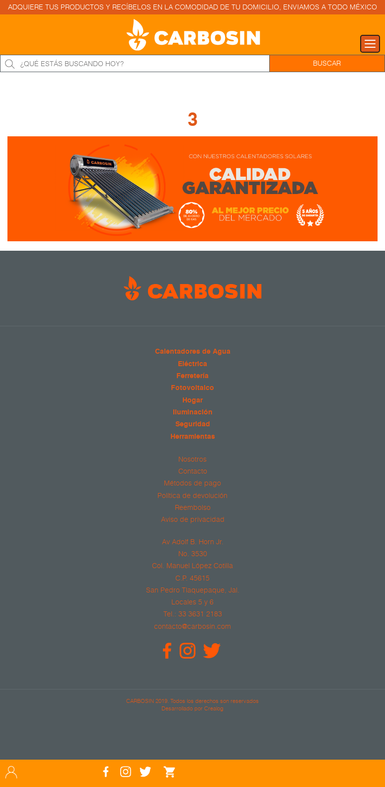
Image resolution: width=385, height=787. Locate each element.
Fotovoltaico (192, 388)
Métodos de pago (192, 483)
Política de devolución (192, 495)
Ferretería (192, 376)
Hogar (192, 400)
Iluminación (193, 412)
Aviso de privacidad (193, 519)
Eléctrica (192, 364)
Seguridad (192, 424)
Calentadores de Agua (193, 352)
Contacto (192, 471)
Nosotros (192, 459)
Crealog (214, 708)
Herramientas (192, 437)
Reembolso (193, 507)
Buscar (327, 63)
